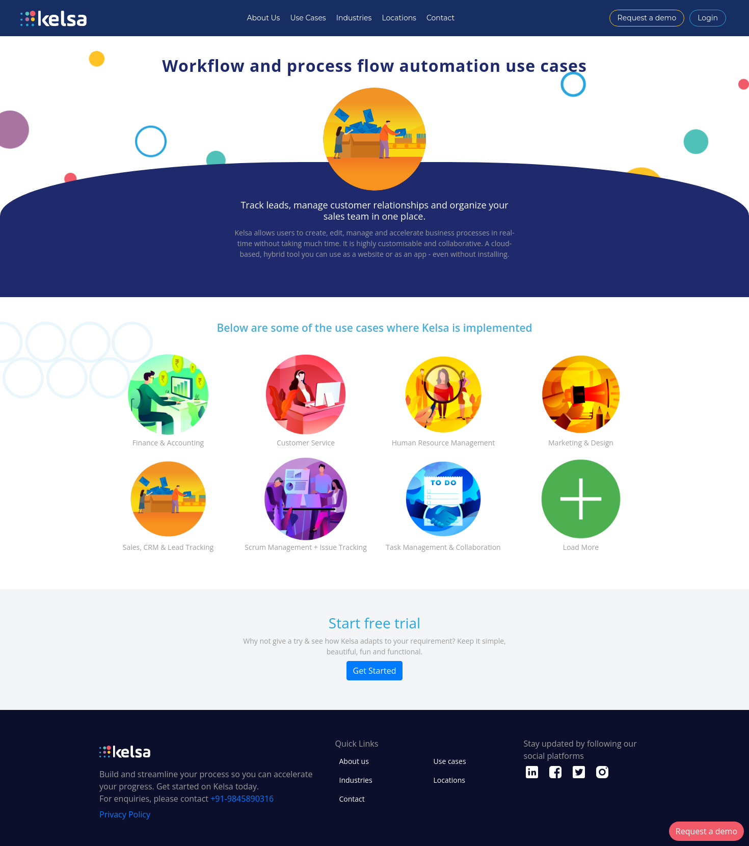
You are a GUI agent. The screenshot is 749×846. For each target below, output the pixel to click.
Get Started (374, 670)
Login (708, 17)
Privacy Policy (124, 814)
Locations (399, 17)
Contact (440, 17)
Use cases (450, 761)
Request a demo (647, 17)
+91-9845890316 (242, 798)
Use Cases (308, 17)
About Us (263, 17)
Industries (354, 17)
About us (354, 761)
